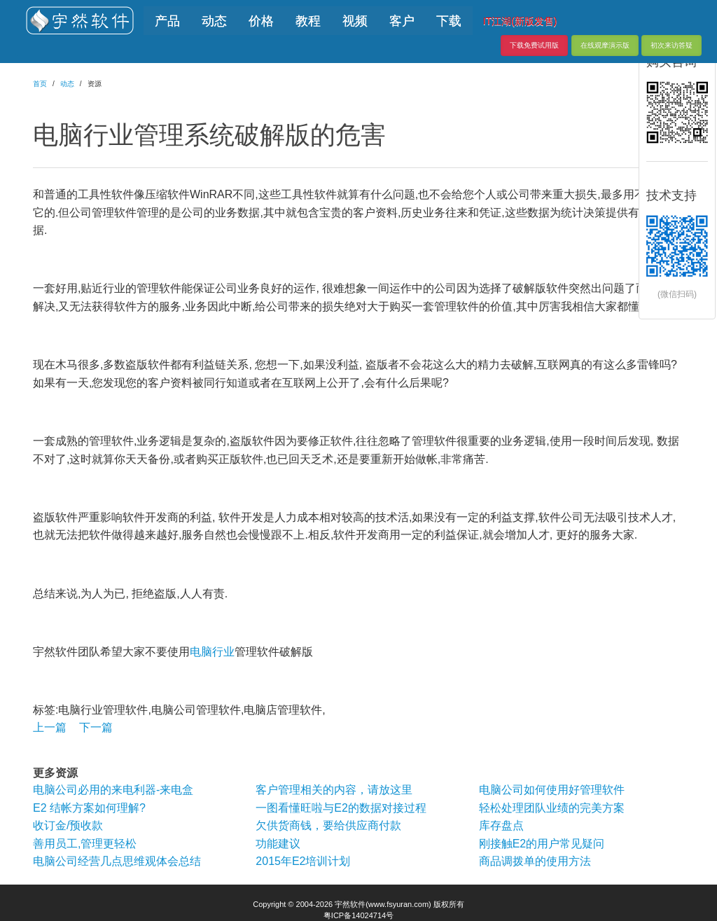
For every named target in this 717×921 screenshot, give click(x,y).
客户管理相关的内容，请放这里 (334, 790)
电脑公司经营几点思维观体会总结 (117, 861)
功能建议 (278, 844)
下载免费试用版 (534, 45)
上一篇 (50, 727)
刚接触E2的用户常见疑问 (542, 844)
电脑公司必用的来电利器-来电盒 (113, 790)
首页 (40, 84)
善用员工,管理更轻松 (85, 844)
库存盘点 (501, 825)
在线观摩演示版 (604, 45)
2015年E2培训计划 (303, 861)
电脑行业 (212, 652)
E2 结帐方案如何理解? (89, 808)
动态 (67, 84)
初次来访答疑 (671, 45)
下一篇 (96, 727)
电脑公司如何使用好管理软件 (552, 790)
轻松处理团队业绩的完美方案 (552, 808)
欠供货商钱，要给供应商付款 (328, 825)
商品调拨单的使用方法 (535, 861)
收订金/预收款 (68, 825)
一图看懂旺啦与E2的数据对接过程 (341, 808)
